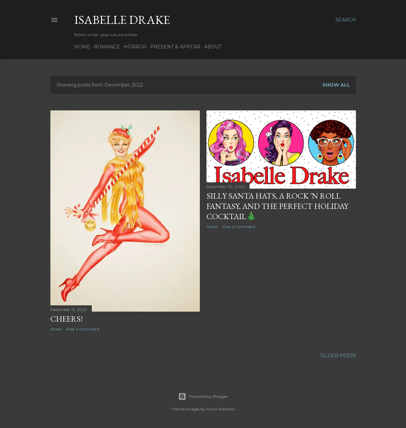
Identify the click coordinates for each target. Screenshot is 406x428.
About (212, 47)
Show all (336, 85)
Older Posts (338, 356)
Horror (135, 47)
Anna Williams (220, 408)
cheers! (66, 319)
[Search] (345, 20)
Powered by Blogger (203, 396)
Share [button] (55, 329)
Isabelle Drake (122, 20)
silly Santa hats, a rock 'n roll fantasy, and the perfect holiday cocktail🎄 (277, 206)
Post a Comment (82, 329)
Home (82, 47)
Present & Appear (175, 47)
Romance (107, 47)
